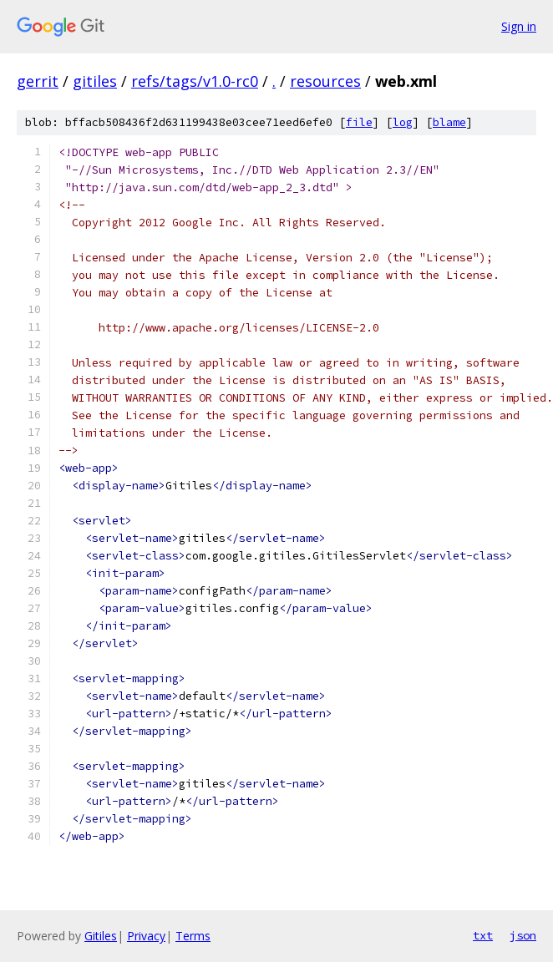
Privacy (146, 936)
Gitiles (100, 936)
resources (325, 81)
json (523, 935)
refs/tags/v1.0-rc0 (194, 81)
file (359, 122)
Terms (193, 936)
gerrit (37, 81)
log (403, 122)
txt (483, 935)
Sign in (518, 26)
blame (449, 122)
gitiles (95, 81)
